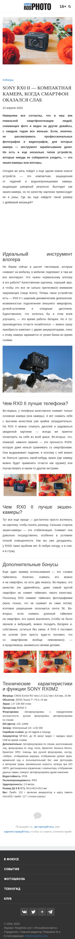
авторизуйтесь (44, 826)
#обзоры (8, 80)
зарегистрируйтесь (17, 831)
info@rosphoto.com (36, 935)
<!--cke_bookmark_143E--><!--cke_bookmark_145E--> (37, 227)
